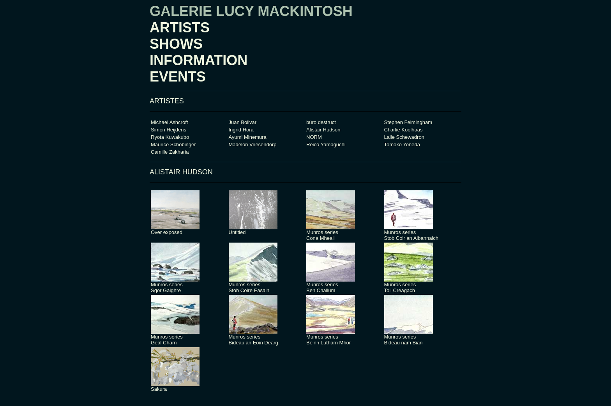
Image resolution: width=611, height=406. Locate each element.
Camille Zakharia (170, 152)
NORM (314, 137)
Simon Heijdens (168, 130)
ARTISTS (180, 27)
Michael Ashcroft (169, 122)
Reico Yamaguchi (326, 144)
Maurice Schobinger (173, 144)
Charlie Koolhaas (403, 130)
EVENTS (178, 77)
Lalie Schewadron (404, 137)
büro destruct (321, 122)
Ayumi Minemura (248, 137)
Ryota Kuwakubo (170, 137)
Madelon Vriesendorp (253, 144)
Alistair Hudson (323, 130)
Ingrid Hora (241, 130)
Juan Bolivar (243, 122)
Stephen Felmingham (408, 122)
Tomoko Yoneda (402, 144)
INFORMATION (198, 60)
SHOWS (176, 44)
